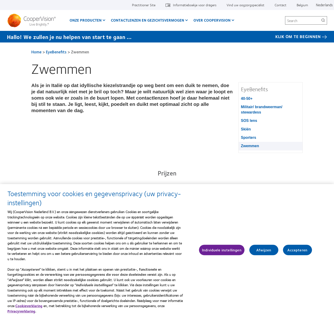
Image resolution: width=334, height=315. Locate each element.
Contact (280, 5)
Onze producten (86, 20)
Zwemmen (250, 146)
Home (36, 52)
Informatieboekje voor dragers (194, 5)
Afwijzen (263, 251)
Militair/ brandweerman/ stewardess (262, 109)
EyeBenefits (56, 52)
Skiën (246, 129)
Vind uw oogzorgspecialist (245, 5)
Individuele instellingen (221, 251)
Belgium (302, 5)
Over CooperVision (212, 20)
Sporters (248, 138)
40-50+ (247, 99)
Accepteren (297, 251)
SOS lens (249, 121)
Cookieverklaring (28, 307)
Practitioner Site (143, 5)
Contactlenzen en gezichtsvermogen (147, 20)
